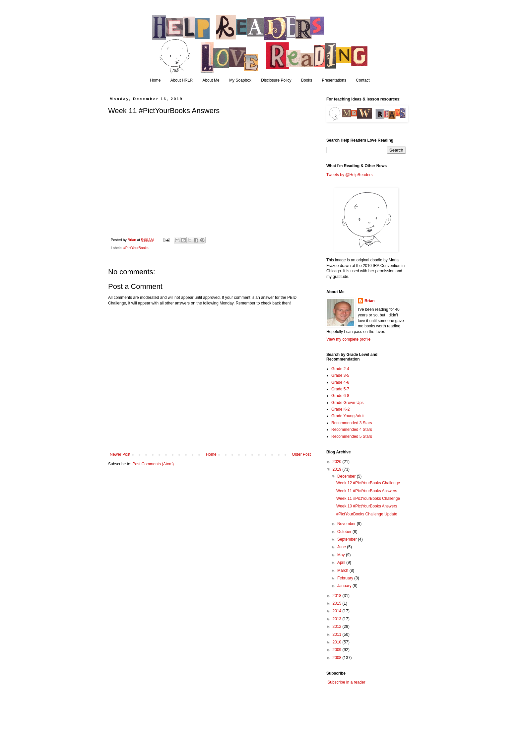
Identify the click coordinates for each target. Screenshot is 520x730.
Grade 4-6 (340, 382)
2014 (338, 611)
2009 (338, 649)
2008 (338, 657)
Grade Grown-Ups (347, 402)
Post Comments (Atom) (153, 464)
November (347, 523)
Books (306, 80)
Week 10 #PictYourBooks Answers (366, 506)
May (341, 555)
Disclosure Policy (276, 80)
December (347, 476)
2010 (338, 642)
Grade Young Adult (347, 416)
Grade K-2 (340, 409)
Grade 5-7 (340, 389)
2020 (338, 461)
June (342, 547)
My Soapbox (240, 80)
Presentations (334, 80)
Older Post (301, 454)
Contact (362, 80)
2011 (338, 634)
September (347, 539)
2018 (338, 595)
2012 (338, 626)
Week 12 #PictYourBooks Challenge (368, 483)
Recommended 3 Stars (351, 423)
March (343, 570)
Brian (369, 301)
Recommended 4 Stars (351, 429)
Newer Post (120, 454)
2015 (338, 603)
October (345, 531)
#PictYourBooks (136, 248)
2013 (338, 619)
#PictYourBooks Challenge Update (366, 514)
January (345, 585)
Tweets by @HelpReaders (349, 174)
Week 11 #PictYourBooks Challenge (368, 498)
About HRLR (181, 80)
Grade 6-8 (340, 395)
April (341, 562)
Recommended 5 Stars (351, 436)
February (345, 578)
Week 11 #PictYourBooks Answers (366, 491)
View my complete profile (348, 339)
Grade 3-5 (340, 375)
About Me (210, 80)
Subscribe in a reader (346, 682)
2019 (338, 469)
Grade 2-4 (340, 368)
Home (155, 80)
